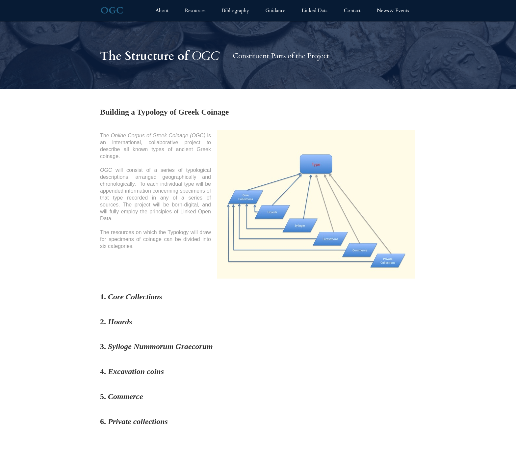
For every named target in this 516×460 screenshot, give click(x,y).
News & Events (393, 10)
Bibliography (235, 10)
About (161, 10)
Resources (195, 10)
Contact (352, 10)
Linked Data (315, 10)
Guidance (275, 10)
